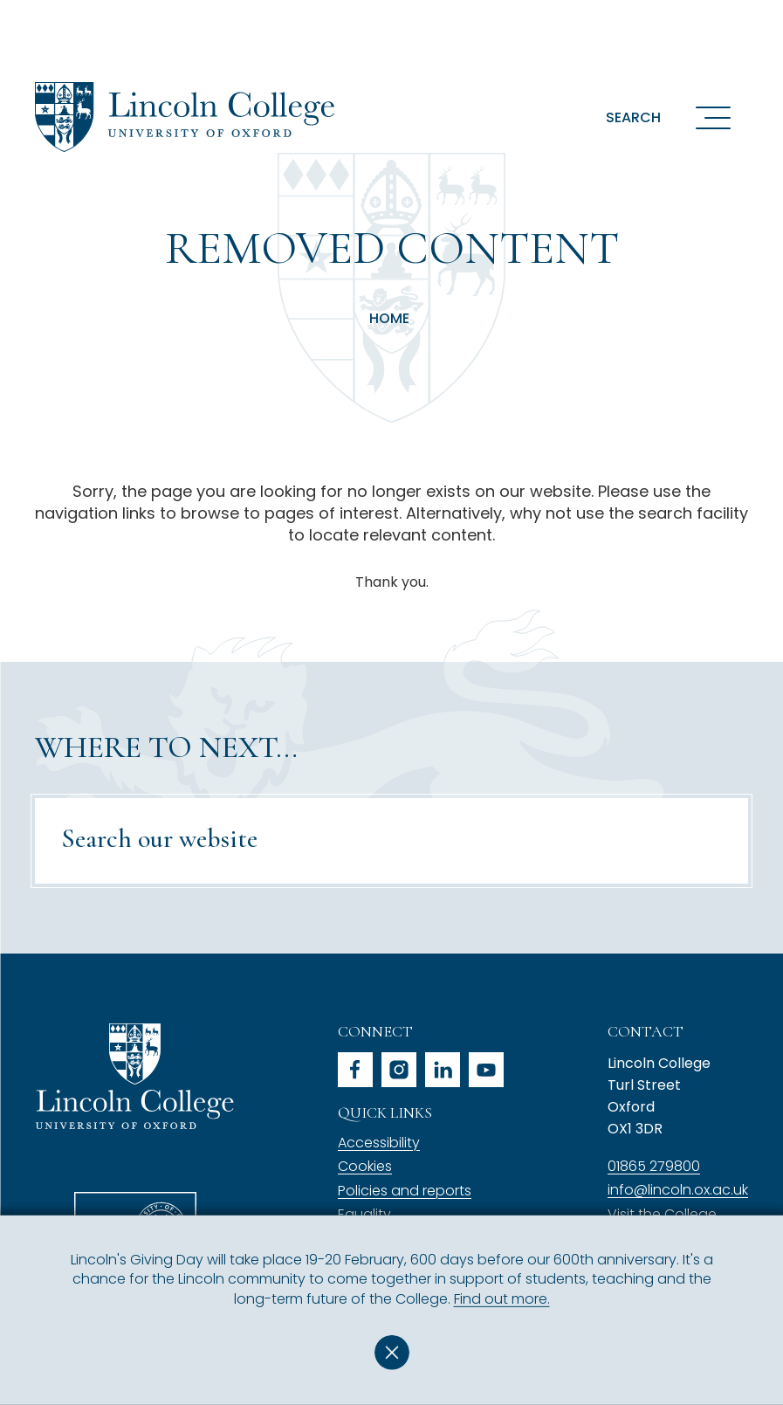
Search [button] (633, 117)
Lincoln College (134, 1076)
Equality (364, 1214)
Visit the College (662, 1214)
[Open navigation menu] (713, 117)
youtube (486, 1069)
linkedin (442, 1069)
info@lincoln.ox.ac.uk (678, 1190)
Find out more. (502, 1299)
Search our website (159, 839)
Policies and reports (404, 1191)
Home (389, 319)
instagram (398, 1069)
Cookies (365, 1166)
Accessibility (379, 1143)
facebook (355, 1069)
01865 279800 (654, 1166)
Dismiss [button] (391, 1352)
